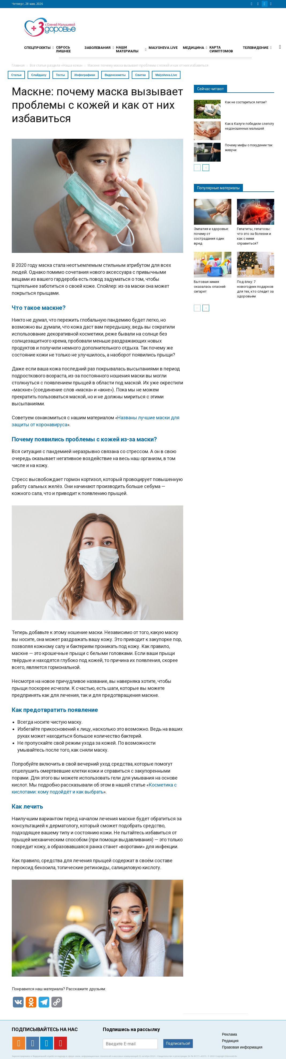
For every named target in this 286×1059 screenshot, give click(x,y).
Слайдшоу (38, 75)
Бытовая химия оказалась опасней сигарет (209, 286)
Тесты (60, 75)
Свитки (140, 75)
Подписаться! (178, 1043)
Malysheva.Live (166, 75)
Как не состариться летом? (245, 102)
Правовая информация (242, 1047)
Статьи (16, 75)
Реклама (229, 1034)
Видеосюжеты (115, 75)
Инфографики (84, 75)
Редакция (230, 1041)
